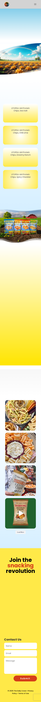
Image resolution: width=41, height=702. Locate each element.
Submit (25, 678)
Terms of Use (23, 693)
